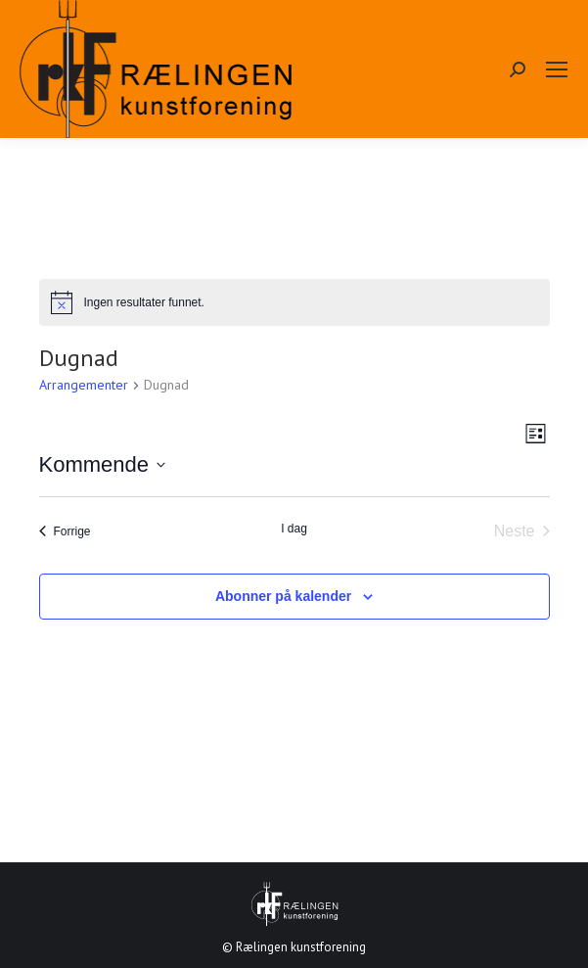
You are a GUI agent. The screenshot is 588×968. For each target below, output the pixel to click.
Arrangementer (83, 384)
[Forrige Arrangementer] (65, 531)
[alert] (294, 302)
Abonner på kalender (283, 596)
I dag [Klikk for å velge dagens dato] (294, 528)
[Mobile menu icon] (556, 69)
